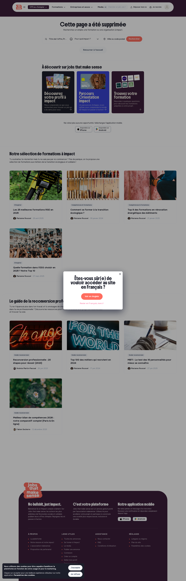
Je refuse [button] (75, 574)
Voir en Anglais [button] (92, 296)
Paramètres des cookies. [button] (24, 575)
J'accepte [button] (75, 567)
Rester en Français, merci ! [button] (92, 303)
